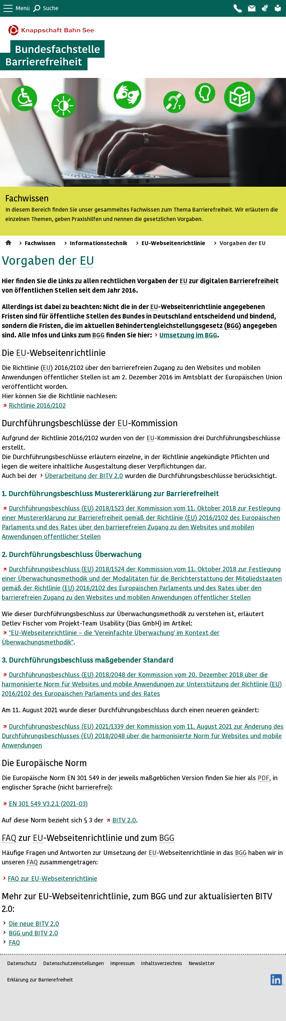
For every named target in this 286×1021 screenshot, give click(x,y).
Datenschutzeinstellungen (73, 963)
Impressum (122, 963)
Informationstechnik (98, 243)
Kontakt (237, 8)
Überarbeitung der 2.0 (84, 475)
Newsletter (201, 963)
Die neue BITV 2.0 (34, 923)
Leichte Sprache (277, 8)
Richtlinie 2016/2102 (37, 405)
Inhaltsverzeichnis (161, 963)
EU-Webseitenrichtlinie (173, 243)
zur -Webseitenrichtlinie (52, 878)
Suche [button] (50, 8)
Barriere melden (251, 8)
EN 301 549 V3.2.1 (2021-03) (48, 803)
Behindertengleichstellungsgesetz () (178, 325)
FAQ (14, 942)
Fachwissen (40, 243)
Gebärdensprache (264, 8)
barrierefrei (92, 787)
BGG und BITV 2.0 (33, 932)
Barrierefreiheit (254, 280)
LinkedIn (277, 979)
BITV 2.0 (124, 819)
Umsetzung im (188, 334)
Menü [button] (23, 8)
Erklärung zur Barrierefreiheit (40, 980)
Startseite (9, 241)
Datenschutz (22, 963)
